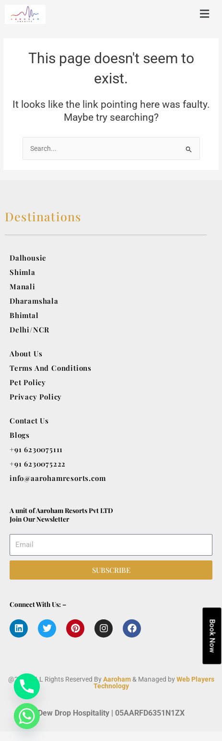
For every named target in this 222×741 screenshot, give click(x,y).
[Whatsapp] (27, 716)
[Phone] (27, 686)
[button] (153, 14)
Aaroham (117, 679)
